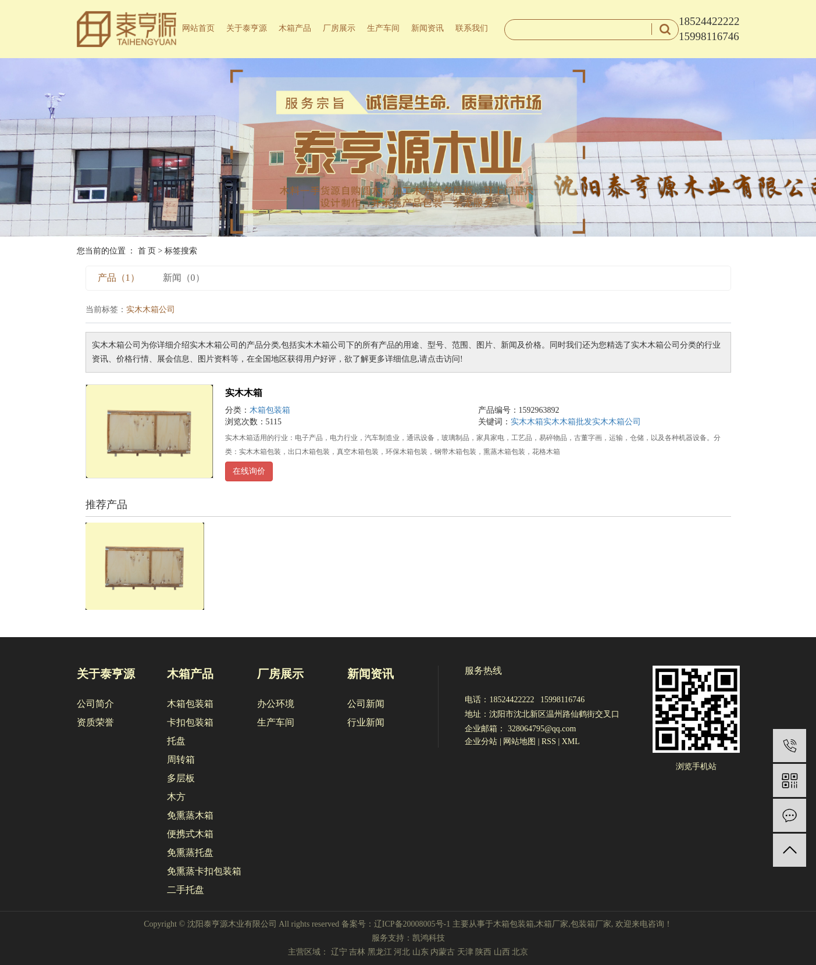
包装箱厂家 (591, 924)
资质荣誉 (95, 722)
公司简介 (95, 704)
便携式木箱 (190, 834)
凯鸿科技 (428, 938)
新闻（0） (184, 278)
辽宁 (339, 952)
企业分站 (481, 741)
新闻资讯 (427, 28)
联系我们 (471, 28)
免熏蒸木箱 (190, 815)
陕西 (483, 952)
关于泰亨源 (246, 28)
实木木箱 (243, 393)
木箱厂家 (552, 924)
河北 (402, 952)
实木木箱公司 (616, 421)
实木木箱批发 (567, 421)
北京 (520, 952)
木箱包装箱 (270, 410)
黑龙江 (380, 952)
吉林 (357, 952)
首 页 (147, 250)
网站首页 (198, 28)
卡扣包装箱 (190, 722)
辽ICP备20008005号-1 (412, 924)
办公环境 (275, 704)
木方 (176, 797)
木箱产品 (295, 28)
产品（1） (119, 278)
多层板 (181, 778)
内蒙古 (442, 952)
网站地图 (519, 741)
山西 (502, 952)
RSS (548, 741)
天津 (465, 952)
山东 (420, 952)
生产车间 (383, 28)
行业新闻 (365, 722)
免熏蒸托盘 (190, 852)
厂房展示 (339, 28)
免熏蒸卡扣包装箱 (204, 871)
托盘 (176, 741)
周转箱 (181, 759)
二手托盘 (185, 890)
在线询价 (249, 471)
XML (571, 741)
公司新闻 (365, 704)
